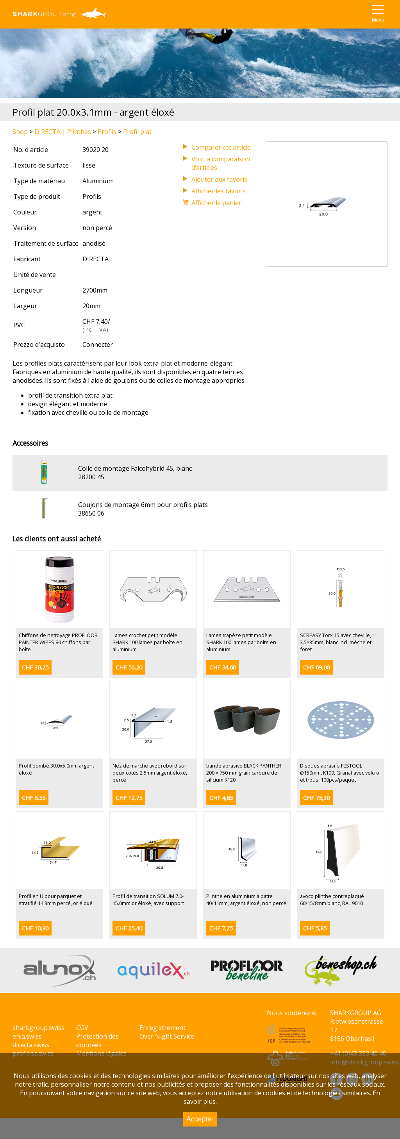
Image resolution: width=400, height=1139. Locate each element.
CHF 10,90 (35, 928)
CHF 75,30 (316, 798)
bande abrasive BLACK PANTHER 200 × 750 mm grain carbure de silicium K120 (243, 772)
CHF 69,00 (316, 667)
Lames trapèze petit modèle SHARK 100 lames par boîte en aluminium (241, 642)
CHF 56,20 (129, 667)
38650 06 (91, 513)
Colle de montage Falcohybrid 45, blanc (135, 468)
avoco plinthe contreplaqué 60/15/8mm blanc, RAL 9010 (332, 900)
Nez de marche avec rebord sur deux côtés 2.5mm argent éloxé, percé (149, 772)
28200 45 (91, 477)
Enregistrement (162, 1027)
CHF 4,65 (221, 798)
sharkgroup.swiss (38, 1027)
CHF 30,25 (35, 667)
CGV (82, 1027)
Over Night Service (166, 1036)
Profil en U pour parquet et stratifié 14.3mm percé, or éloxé (56, 900)
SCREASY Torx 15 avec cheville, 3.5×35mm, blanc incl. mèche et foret (335, 642)
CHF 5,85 (315, 928)
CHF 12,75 (129, 798)
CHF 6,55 (33, 798)
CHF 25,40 (129, 928)
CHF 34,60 (222, 667)
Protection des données (97, 1040)
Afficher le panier (216, 202)
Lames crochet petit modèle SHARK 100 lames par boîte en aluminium (147, 642)
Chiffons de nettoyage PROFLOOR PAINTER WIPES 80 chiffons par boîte (58, 642)
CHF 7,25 (221, 928)
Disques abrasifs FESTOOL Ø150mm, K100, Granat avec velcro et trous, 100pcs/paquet (339, 772)
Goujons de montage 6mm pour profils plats (143, 504)
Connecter (97, 344)
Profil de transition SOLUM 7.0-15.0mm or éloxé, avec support (148, 900)
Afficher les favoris (218, 191)
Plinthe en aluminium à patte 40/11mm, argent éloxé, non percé (246, 900)
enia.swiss (27, 1036)
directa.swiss (30, 1045)
